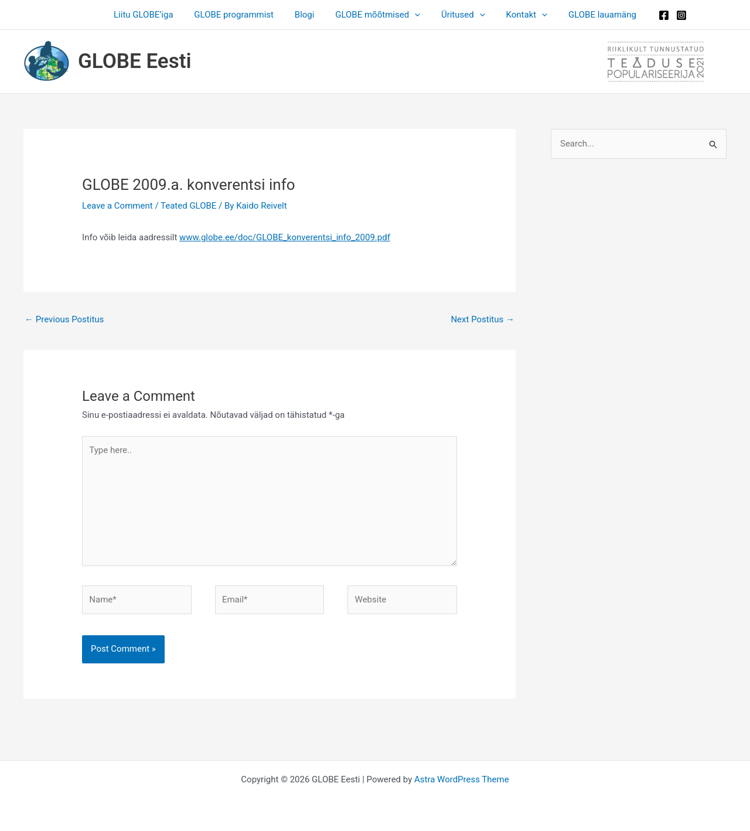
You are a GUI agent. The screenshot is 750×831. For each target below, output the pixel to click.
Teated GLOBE (188, 205)
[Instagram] (669, 15)
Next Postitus (482, 319)
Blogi (308, 14)
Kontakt (520, 14)
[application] (414, 14)
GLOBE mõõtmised (377, 14)
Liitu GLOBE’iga (153, 14)
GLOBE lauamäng (592, 14)
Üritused (460, 14)
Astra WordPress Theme (461, 779)
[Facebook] (652, 15)
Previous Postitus (64, 319)
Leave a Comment (117, 205)
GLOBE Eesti (135, 61)
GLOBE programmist (241, 14)
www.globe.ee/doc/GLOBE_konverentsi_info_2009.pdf (284, 237)
